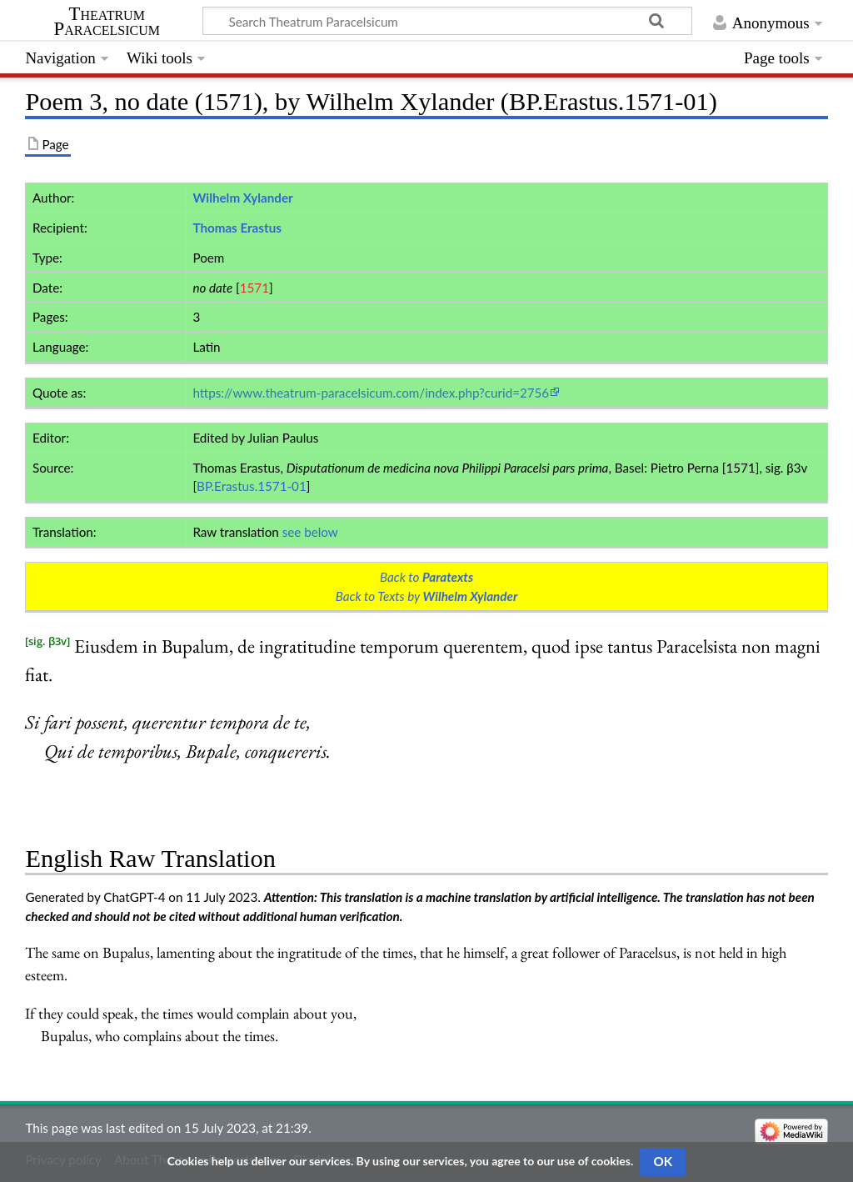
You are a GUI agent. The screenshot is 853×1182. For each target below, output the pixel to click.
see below (310, 531)
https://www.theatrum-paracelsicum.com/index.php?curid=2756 (370, 392)
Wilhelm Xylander (242, 197)
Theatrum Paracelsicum (107, 22)
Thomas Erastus (236, 227)
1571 (254, 287)
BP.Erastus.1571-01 (252, 485)
